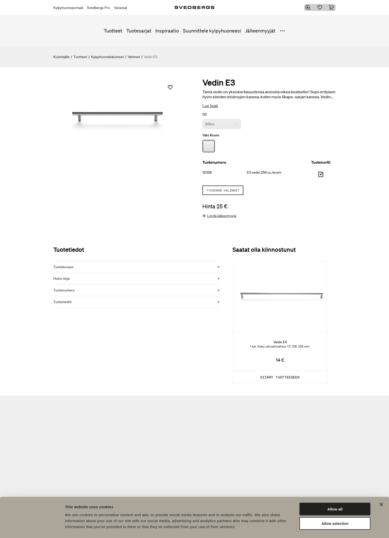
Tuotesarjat (138, 31)
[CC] (221, 124)
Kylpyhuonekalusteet (107, 57)
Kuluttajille (61, 57)
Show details (260, 528)
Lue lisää (210, 105)
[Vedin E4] (280, 322)
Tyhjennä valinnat (222, 190)
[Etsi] (309, 7)
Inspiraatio (167, 31)
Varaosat (120, 7)
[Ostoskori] (333, 7)
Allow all (335, 494)
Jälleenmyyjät (260, 31)
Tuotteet (113, 31)
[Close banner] (381, 490)
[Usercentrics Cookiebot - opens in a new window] (32, 528)
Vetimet (134, 57)
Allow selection (334, 509)
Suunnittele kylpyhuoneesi (212, 31)
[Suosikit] (321, 7)
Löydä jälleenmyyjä (221, 216)
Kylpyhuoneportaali (68, 7)
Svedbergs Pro (98, 7)
